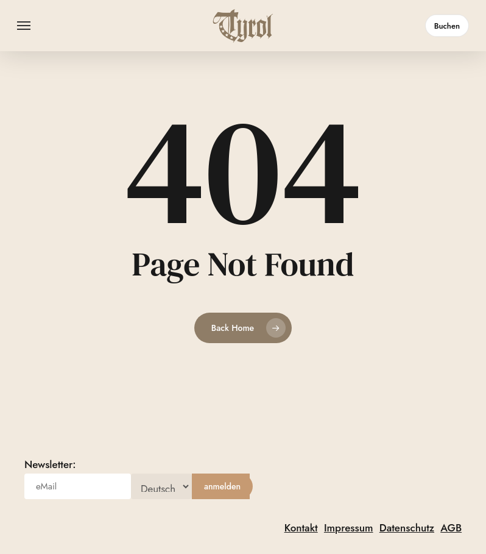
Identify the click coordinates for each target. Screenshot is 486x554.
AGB (451, 527)
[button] (23, 26)
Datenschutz (406, 527)
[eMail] (77, 486)
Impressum (348, 527)
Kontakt (301, 527)
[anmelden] (222, 486)
